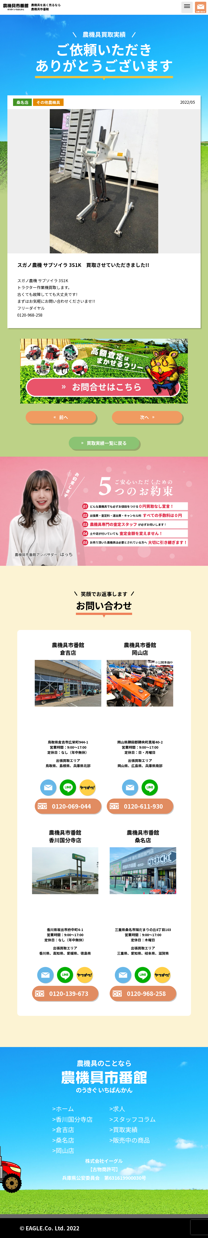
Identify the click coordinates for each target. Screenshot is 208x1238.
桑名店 (22, 102)
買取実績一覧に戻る (107, 443)
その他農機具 (48, 102)
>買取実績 (123, 1129)
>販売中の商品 (129, 1140)
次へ (144, 417)
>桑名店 (63, 1140)
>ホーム (63, 1108)
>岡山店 (63, 1150)
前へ (63, 417)
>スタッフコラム (132, 1119)
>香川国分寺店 (72, 1119)
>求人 (117, 1108)
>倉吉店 (63, 1129)
